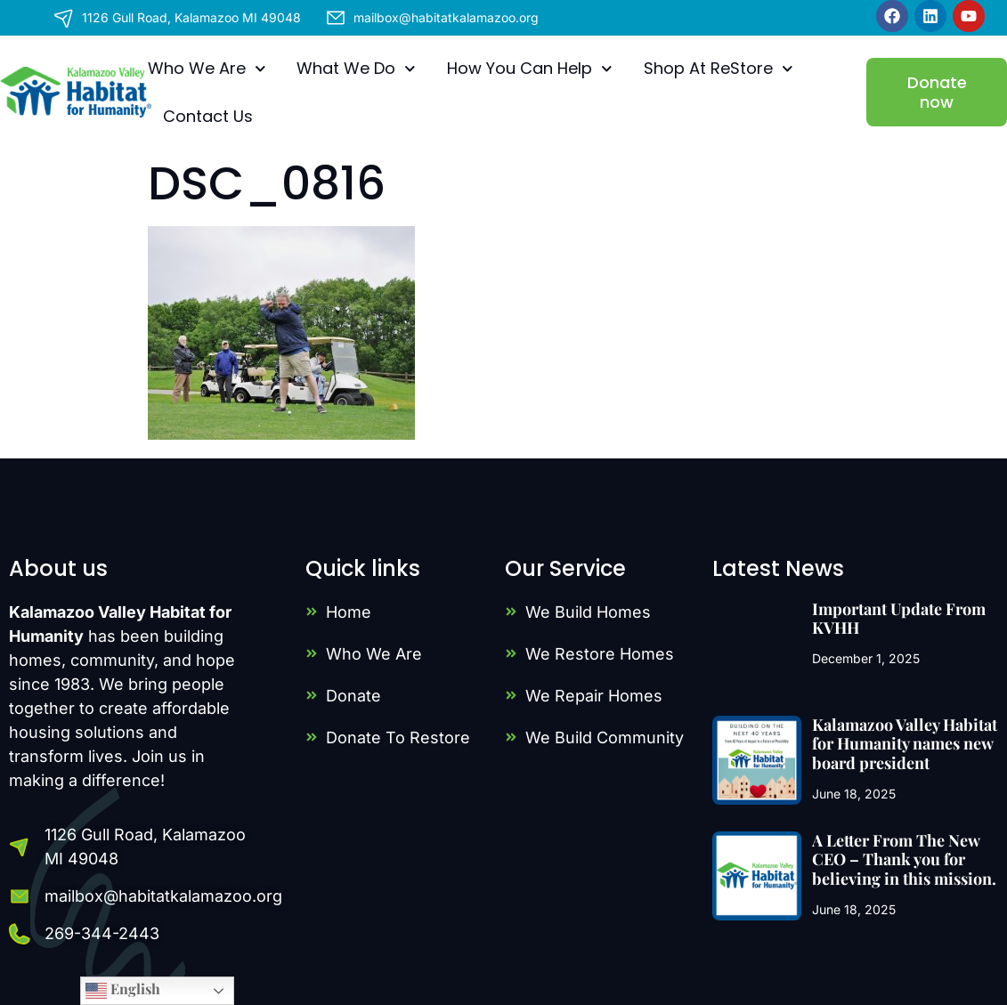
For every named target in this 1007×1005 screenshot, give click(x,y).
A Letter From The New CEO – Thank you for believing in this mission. (904, 859)
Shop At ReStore (718, 69)
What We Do (356, 69)
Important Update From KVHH (899, 618)
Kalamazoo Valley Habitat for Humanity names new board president (904, 744)
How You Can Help (530, 69)
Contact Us (208, 116)
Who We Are (207, 69)
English (122, 990)
